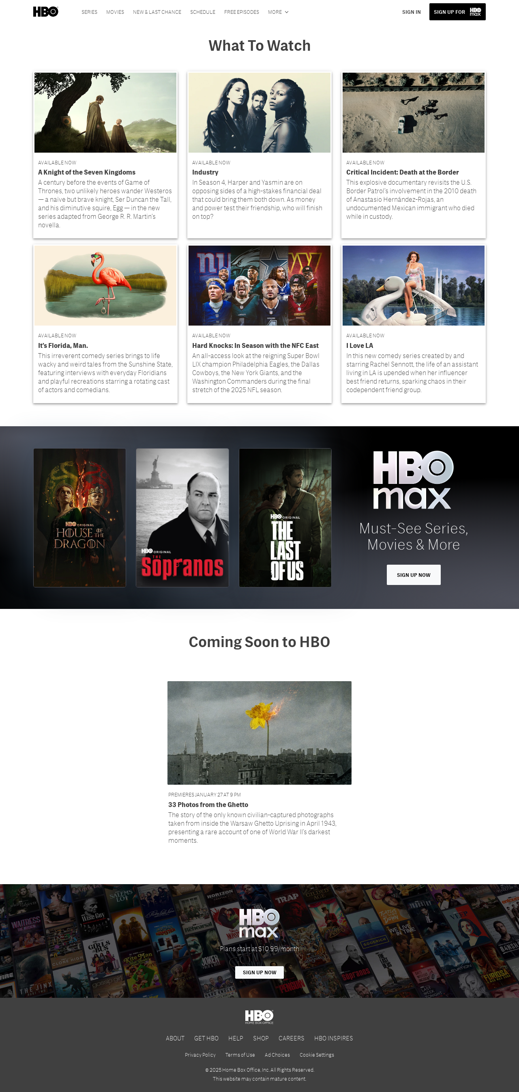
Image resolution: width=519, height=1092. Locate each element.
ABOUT (175, 1037)
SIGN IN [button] (411, 12)
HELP (235, 1037)
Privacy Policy (200, 1054)
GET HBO (206, 1037)
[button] (105, 155)
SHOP (261, 1037)
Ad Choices (277, 1054)
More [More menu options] (275, 12)
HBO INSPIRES (333, 1037)
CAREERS (292, 1037)
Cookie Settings (317, 1054)
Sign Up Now (414, 575)
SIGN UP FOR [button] (449, 12)
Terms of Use (240, 1054)
